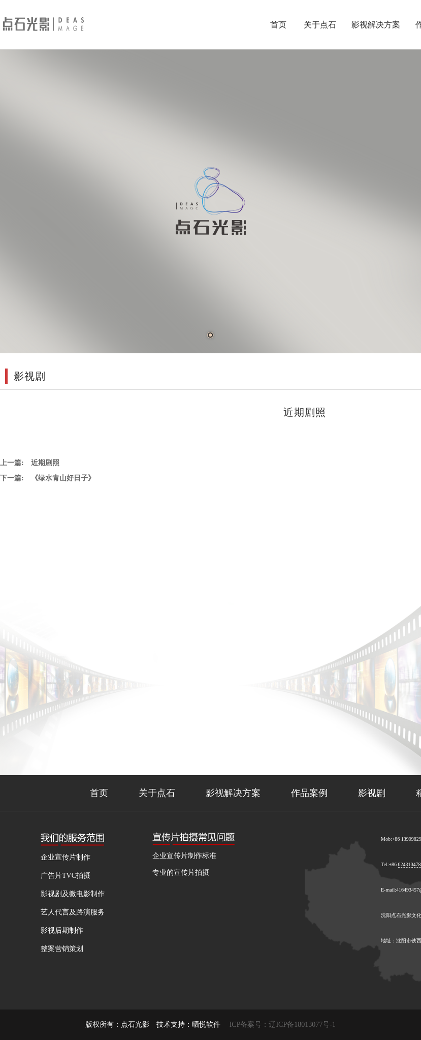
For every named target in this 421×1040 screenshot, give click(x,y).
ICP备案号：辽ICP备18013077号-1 (283, 1024)
